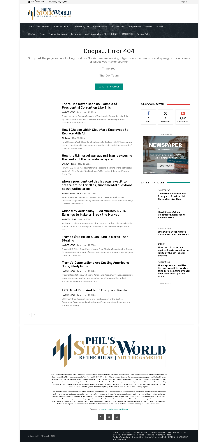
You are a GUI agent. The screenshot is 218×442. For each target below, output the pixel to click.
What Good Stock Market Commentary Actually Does (173, 233)
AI (63, 138)
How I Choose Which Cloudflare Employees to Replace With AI (172, 215)
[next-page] (34, 315)
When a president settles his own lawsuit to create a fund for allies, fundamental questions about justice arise (97, 185)
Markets (66, 219)
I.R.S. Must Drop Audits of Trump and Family (94, 290)
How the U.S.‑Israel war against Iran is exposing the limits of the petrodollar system (97, 157)
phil (74, 219)
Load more (166, 283)
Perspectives (164, 228)
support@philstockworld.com (114, 409)
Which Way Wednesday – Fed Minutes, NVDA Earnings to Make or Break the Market (94, 213)
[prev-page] (30, 315)
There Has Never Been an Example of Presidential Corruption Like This (89, 106)
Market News (68, 112)
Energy (66, 164)
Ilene (79, 112)
